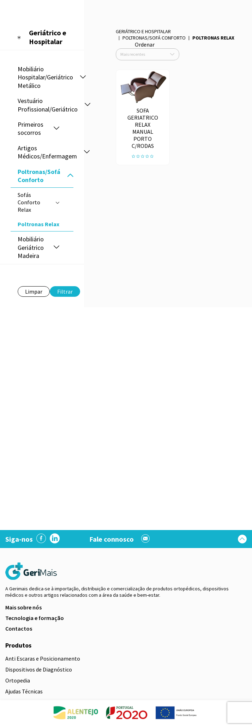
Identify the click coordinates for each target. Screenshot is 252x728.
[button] (83, 77)
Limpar (33, 291)
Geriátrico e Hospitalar (143, 31)
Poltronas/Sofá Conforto (154, 38)
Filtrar (65, 291)
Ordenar (145, 44)
